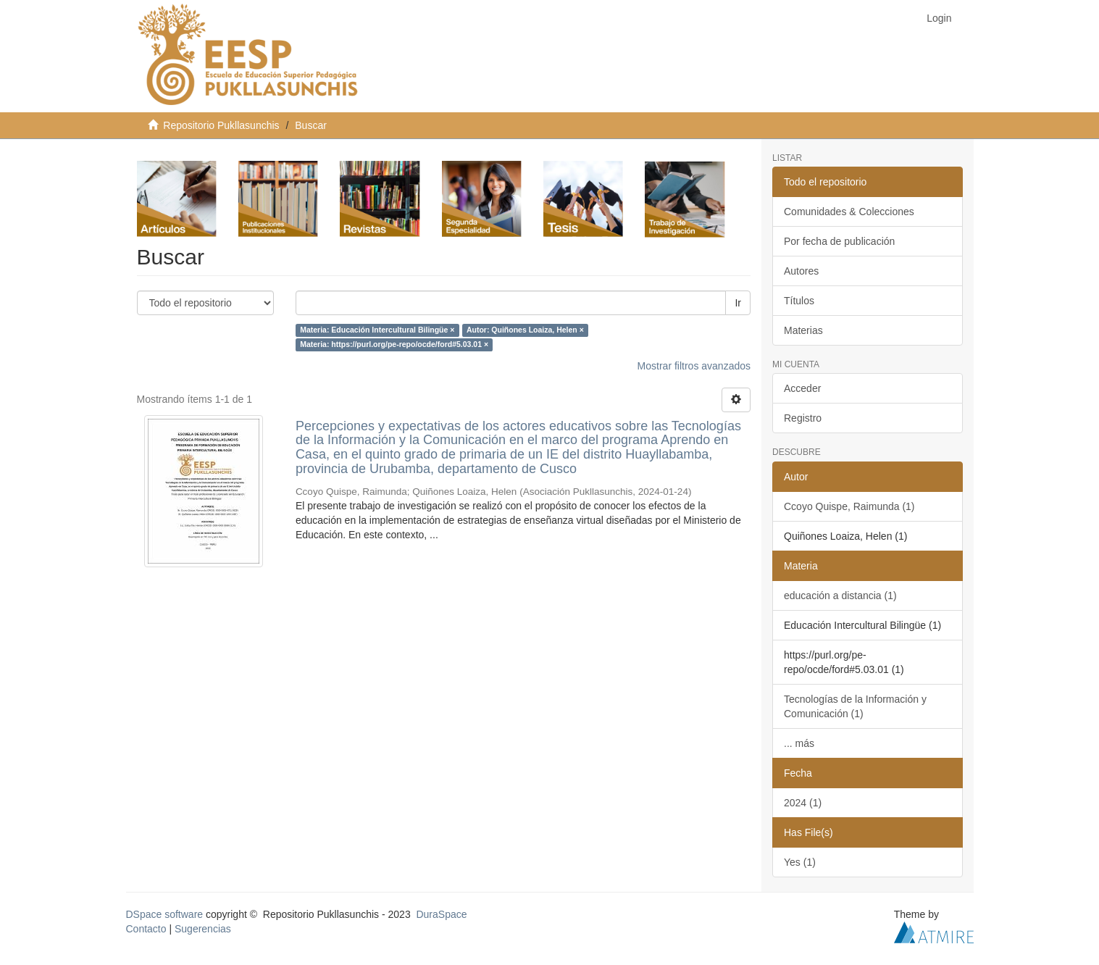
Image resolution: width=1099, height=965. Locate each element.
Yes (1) (800, 862)
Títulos (799, 300)
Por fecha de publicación (839, 241)
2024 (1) (803, 803)
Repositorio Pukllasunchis (221, 125)
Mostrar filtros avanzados (694, 366)
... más (799, 743)
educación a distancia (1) (840, 595)
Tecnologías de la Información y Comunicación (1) (855, 706)
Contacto (146, 929)
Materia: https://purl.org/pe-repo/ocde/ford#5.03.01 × (394, 345)
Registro (803, 418)
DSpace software (165, 914)
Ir (738, 303)
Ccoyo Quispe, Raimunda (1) (849, 506)
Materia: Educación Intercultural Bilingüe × (377, 330)
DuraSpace (441, 914)
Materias (803, 330)
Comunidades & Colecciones (849, 211)
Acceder (802, 388)
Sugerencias (203, 929)
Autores (801, 271)
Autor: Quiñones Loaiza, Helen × (525, 330)
